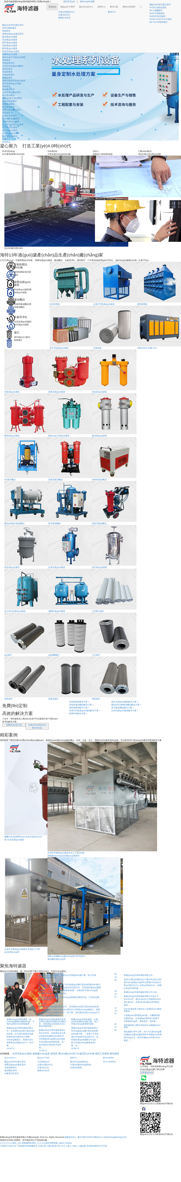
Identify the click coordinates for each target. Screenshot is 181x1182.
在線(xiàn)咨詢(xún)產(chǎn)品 (37, 726)
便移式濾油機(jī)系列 (11, 110)
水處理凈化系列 (9, 115)
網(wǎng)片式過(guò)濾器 (14, 57)
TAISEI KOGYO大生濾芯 (160, 19)
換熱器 (53, 1053)
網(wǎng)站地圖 (87, 1)
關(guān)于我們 (67, 7)
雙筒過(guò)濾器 (9, 42)
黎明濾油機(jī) (8, 107)
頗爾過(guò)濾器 (9, 54)
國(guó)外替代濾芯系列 (160, 4)
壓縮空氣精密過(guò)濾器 (13, 80)
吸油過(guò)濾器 (9, 37)
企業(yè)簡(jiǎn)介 (66, 12)
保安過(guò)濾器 (9, 127)
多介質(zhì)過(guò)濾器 (12, 124)
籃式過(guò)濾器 (9, 136)
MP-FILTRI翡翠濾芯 (158, 22)
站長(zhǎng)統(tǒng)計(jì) (114, 1137)
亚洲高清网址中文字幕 (97, 1146)
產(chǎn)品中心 (86, 7)
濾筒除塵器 (7, 69)
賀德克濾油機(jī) (9, 101)
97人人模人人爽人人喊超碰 (73, 1146)
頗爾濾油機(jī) (8, 104)
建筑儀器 (114, 1053)
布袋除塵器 (7, 72)
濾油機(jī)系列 (8, 89)
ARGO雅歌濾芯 (9, 28)
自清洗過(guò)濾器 (10, 118)
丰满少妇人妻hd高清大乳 (49, 1146)
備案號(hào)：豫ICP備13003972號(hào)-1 (84, 1137)
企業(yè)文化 (64, 15)
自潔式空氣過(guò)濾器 (12, 66)
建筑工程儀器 (102, 1053)
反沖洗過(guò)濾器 (10, 133)
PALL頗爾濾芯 (155, 10)
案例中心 (112, 12)
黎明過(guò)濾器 (9, 48)
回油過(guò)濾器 (9, 39)
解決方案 (114, 7)
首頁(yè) (52, 7)
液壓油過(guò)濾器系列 (12, 34)
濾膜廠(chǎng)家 (41, 1053)
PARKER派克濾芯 (157, 16)
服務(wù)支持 (64, 18)
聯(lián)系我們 (129, 7)
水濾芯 (5, 139)
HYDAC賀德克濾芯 (158, 7)
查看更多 (6, 31)
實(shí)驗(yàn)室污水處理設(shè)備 (76, 1053)
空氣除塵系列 (8, 63)
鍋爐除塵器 (7, 77)
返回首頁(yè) (69, 1)
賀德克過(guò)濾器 (10, 51)
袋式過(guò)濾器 (9, 130)
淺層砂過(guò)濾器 (10, 121)
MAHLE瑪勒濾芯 (157, 13)
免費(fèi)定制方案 (14, 725)
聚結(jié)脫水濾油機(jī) (12, 98)
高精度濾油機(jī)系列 (11, 92)
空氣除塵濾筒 (8, 75)
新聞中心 (101, 7)
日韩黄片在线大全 (8, 1146)
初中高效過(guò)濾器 (11, 83)
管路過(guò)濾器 (9, 45)
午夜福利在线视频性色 (27, 1146)
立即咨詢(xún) (146, 1072)
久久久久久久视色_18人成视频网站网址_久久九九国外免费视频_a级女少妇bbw (36, 1143)
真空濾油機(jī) (8, 95)
